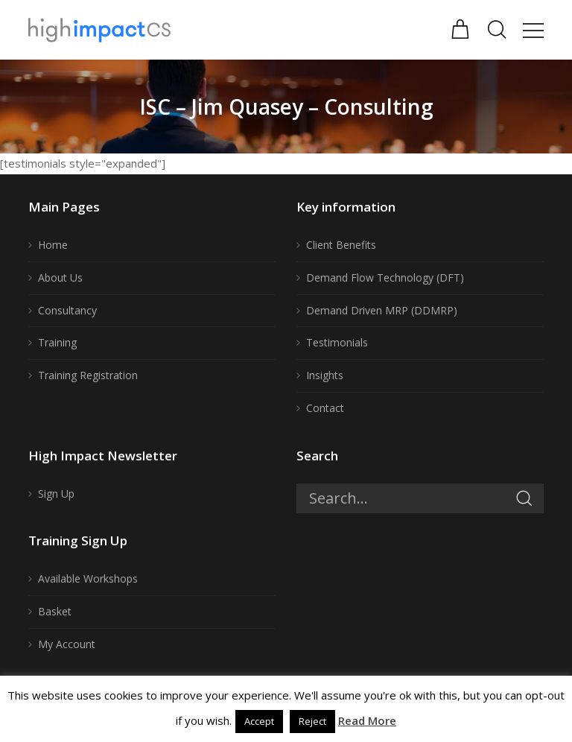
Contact (325, 408)
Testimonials (337, 342)
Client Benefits (341, 245)
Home (53, 245)
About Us (60, 277)
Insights (324, 375)
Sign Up (56, 493)
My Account (66, 644)
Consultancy (67, 310)
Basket (55, 611)
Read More (367, 720)
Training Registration (88, 375)
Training (57, 342)
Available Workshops (88, 578)
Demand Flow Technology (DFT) (385, 277)
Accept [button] (259, 721)
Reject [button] (312, 721)
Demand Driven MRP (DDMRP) (381, 310)
